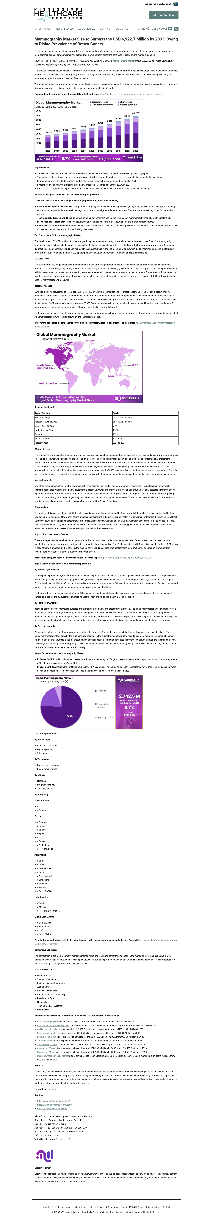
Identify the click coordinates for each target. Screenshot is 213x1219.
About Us (122, 28)
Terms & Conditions (108, 1207)
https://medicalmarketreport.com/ (53, 1101)
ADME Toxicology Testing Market (53, 1025)
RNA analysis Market (47, 1033)
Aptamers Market (45, 1040)
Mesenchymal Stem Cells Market (53, 1056)
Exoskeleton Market (46, 1037)
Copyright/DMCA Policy (132, 1207)
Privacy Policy (153, 1207)
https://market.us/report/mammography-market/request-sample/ (130, 94)
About (46, 1207)
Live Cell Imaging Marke (48, 1021)
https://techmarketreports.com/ (52, 1108)
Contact (106, 28)
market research (103, 1071)
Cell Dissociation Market (48, 1029)
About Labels (86, 28)
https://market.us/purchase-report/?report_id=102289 (126, 557)
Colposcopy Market (46, 1048)
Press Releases (64, 28)
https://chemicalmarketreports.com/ (54, 1105)
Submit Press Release (85, 1207)
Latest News (43, 28)
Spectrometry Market (47, 1044)
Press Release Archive (62, 1207)
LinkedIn (52, 1089)
